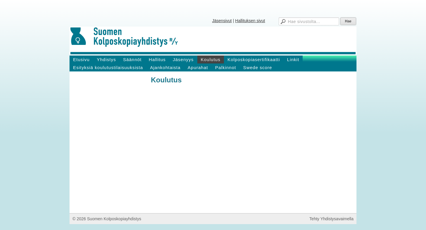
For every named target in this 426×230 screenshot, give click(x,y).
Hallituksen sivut (250, 20)
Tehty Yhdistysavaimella (331, 218)
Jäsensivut (222, 20)
